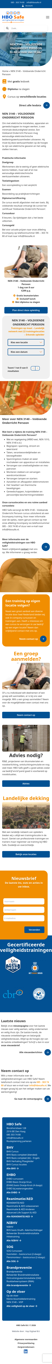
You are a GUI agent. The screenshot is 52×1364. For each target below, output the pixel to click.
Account (27, 5)
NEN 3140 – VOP (15, 1302)
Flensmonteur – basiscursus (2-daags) (26, 1257)
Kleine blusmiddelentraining (21, 1298)
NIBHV (10, 1226)
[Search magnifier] (7, 28)
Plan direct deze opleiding (26, 310)
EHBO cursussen (15, 1178)
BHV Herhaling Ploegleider (20, 1161)
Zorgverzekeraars (26, 1347)
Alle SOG (11, 1261)
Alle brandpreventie (17, 1285)
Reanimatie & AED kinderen (21, 1209)
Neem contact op (26, 715)
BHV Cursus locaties (17, 1164)
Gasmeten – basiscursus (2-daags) (24, 1254)
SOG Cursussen (14, 1250)
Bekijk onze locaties (26, 854)
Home (5, 71)
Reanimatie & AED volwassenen (23, 1206)
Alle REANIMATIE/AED (18, 1216)
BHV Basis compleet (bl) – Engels (23, 1158)
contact (25, 549)
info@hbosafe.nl (34, 2)
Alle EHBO (12, 1192)
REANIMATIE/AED (15, 1202)
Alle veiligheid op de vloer (20, 1306)
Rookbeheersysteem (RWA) (20, 1281)
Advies (25, 783)
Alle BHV (11, 1168)
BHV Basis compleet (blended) (22, 1154)
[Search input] (28, 28)
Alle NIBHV (12, 1240)
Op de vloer (12, 1295)
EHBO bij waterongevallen (20, 1188)
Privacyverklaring (26, 1343)
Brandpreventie (14, 1271)
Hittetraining (13, 1236)
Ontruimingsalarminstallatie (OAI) (24, 1278)
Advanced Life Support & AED (21, 1212)
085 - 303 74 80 (17, 2)
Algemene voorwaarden (26, 1339)
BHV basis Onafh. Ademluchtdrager (25, 1230)
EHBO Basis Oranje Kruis (19, 1182)
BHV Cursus (13, 1151)
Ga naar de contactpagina (28, 1098)
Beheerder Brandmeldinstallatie (23, 1233)
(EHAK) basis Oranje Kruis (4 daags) (24, 1185)
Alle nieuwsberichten (30, 1052)
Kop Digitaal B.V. (32, 1331)
